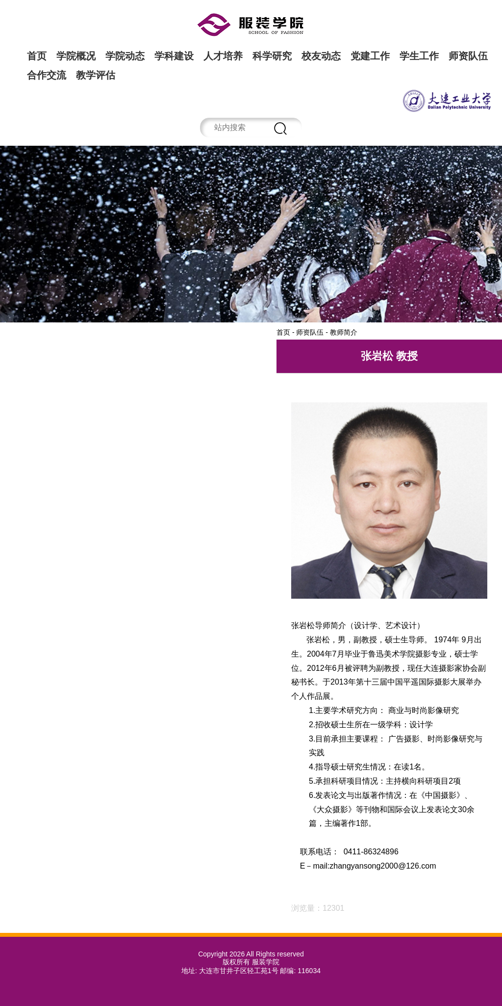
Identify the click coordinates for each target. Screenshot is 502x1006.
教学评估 (95, 75)
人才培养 (223, 56)
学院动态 (125, 56)
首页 (37, 56)
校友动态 (321, 56)
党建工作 (370, 56)
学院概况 (76, 56)
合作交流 (46, 75)
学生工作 (419, 56)
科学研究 (272, 56)
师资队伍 (468, 56)
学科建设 (174, 56)
